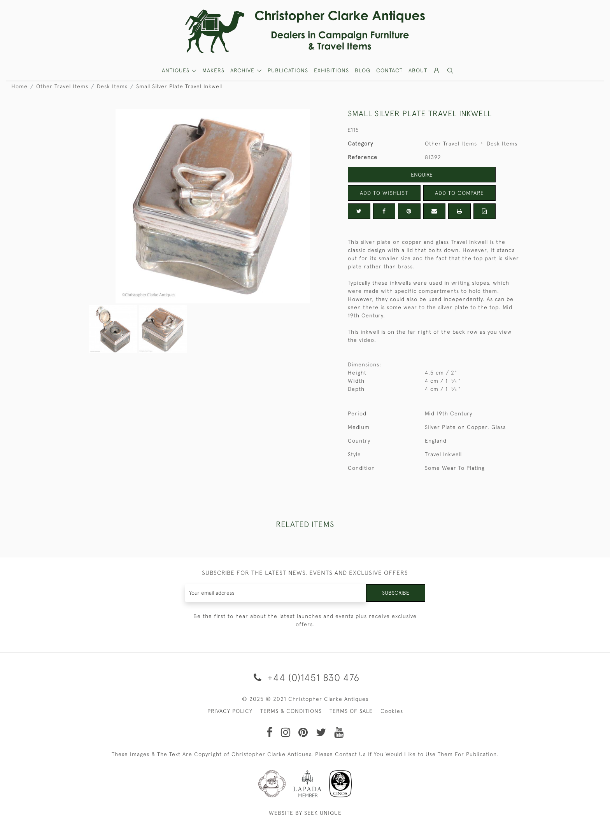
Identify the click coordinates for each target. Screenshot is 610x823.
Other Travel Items (62, 86)
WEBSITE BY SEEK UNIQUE (305, 813)
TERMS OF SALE (351, 711)
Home (19, 86)
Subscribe (395, 593)
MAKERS (213, 70)
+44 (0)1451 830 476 (305, 677)
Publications (288, 70)
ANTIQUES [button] (176, 70)
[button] (450, 71)
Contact (389, 70)
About (417, 70)
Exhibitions (331, 70)
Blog (362, 70)
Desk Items (112, 86)
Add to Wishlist (384, 193)
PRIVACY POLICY (229, 711)
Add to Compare (459, 193)
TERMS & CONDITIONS (291, 711)
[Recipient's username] (275, 593)
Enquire (422, 175)
